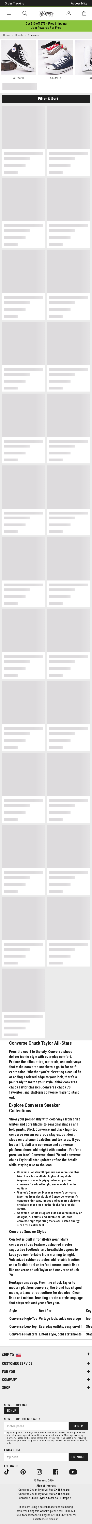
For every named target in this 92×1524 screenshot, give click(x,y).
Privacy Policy (54, 1438)
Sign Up (11, 1410)
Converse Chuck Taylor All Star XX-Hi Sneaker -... (46, 1489)
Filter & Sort (46, 99)
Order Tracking (14, 3)
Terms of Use (36, 1438)
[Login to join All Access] (46, 24)
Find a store (12, 1450)
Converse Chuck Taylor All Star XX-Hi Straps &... (46, 1498)
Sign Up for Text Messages (22, 1419)
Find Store (78, 1457)
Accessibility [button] (79, 3)
